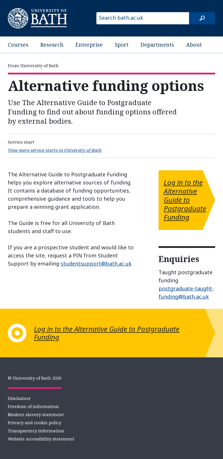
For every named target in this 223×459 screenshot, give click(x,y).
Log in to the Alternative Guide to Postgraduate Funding (185, 200)
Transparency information (36, 431)
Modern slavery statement (36, 414)
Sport (122, 44)
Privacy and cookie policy (34, 422)
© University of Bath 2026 (35, 378)
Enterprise (89, 44)
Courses (18, 44)
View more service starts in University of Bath (55, 150)
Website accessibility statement (41, 439)
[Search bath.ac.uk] (142, 18)
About (194, 44)
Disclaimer (19, 398)
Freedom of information (33, 406)
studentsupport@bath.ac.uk (96, 263)
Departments (157, 44)
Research (52, 44)
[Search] (202, 18)
